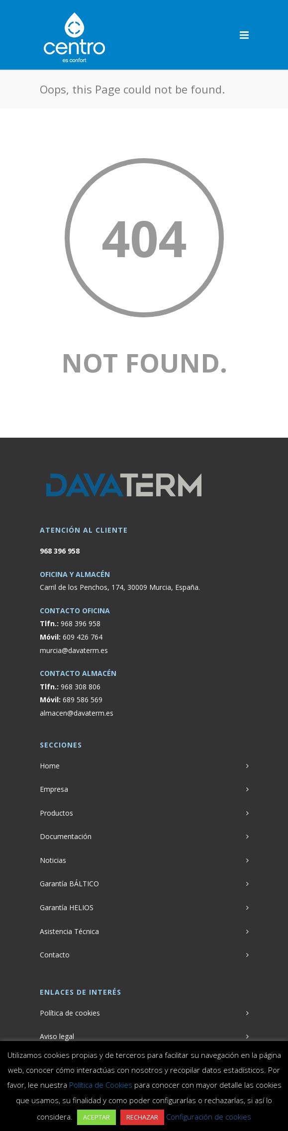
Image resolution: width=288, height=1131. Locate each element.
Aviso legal (57, 1036)
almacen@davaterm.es (76, 713)
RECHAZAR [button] (142, 1117)
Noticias (53, 860)
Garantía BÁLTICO (69, 883)
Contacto (55, 954)
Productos (56, 813)
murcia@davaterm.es (74, 650)
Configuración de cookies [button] (208, 1117)
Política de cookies (70, 1013)
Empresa (54, 789)
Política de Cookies (100, 1085)
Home (50, 765)
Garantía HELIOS (67, 907)
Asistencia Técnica (69, 931)
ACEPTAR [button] (96, 1117)
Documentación (66, 836)
